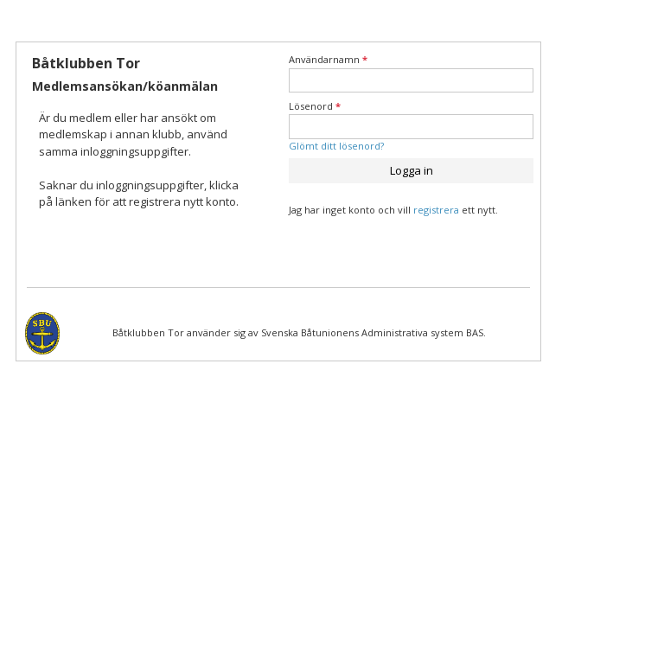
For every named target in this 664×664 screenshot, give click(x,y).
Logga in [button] (411, 170)
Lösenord (315, 105)
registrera (436, 209)
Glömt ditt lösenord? (336, 145)
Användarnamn (328, 59)
